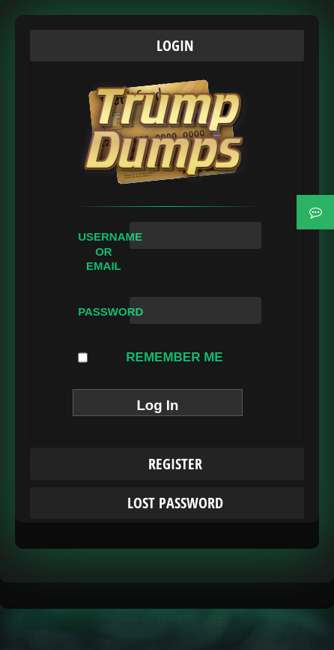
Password (104, 311)
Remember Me (150, 357)
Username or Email (104, 251)
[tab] (167, 45)
